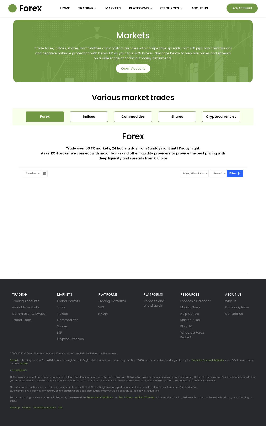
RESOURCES (171, 8)
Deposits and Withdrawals (154, 303)
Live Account (242, 8)
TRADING (87, 8)
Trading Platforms (112, 301)
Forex (61, 307)
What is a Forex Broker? (192, 334)
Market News (190, 307)
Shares (62, 326)
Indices (62, 313)
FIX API (103, 313)
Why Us (230, 301)
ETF (59, 332)
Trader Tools (21, 320)
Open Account (133, 68)
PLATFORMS (141, 8)
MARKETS (113, 8)
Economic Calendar (195, 301)
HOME (65, 8)
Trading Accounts (25, 301)
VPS (101, 307)
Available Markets (25, 307)
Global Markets (68, 301)
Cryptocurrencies (70, 339)
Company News (237, 307)
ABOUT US (199, 8)
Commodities (67, 320)
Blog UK (186, 326)
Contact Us (234, 313)
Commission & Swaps (29, 313)
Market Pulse (190, 320)
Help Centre (189, 313)
